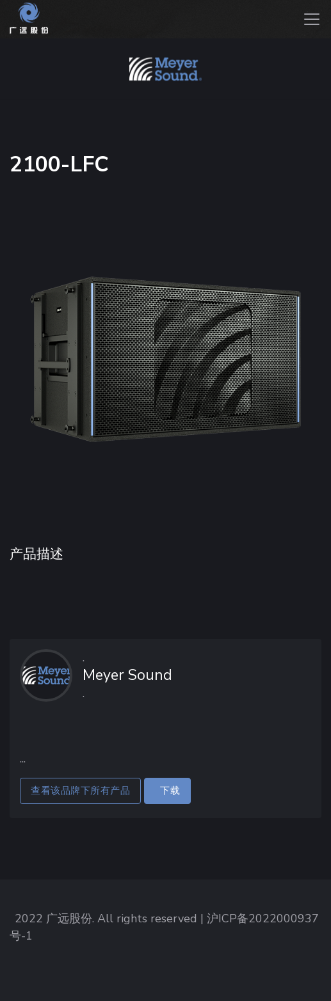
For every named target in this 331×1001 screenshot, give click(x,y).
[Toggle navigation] (311, 19)
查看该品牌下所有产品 (80, 790)
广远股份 (69, 918)
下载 (167, 790)
